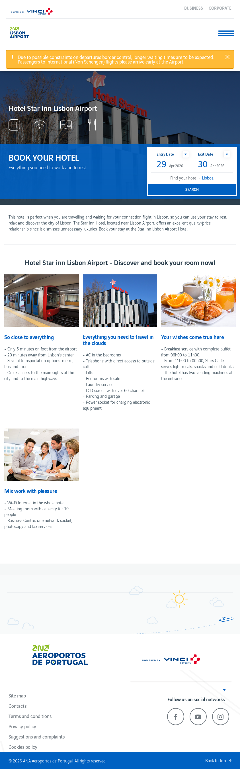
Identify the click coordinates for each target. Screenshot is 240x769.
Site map (17, 695)
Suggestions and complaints (37, 736)
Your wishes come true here (192, 337)
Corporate (220, 8)
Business (193, 8)
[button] (185, 154)
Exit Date (205, 154)
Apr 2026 (170, 164)
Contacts (17, 705)
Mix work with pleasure (30, 490)
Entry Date (165, 154)
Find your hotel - (192, 178)
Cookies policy (23, 746)
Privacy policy (22, 726)
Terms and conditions (30, 716)
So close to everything (29, 337)
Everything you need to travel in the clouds (118, 339)
